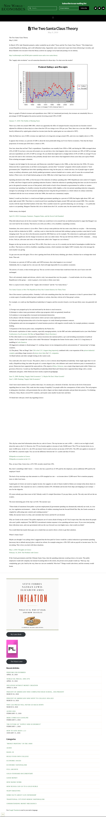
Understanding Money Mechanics (22, 803)
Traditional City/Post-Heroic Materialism (25, 799)
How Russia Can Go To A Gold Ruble (22, 786)
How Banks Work (14, 782)
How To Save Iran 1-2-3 (16, 731)
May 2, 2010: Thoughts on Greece (20, 550)
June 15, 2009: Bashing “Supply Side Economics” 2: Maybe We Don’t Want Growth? (36, 376)
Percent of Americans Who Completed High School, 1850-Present (35, 692)
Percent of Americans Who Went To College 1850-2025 (30, 698)
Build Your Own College (18, 756)
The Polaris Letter (17, 661)
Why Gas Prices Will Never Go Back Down (25, 705)
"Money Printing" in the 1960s (19, 743)
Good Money (12, 778)
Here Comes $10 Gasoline (17, 718)
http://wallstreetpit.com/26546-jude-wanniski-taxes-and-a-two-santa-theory (33, 55)
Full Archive (12, 769)
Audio (9, 748)
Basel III (10, 752)
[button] (53, 17)
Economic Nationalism (17, 765)
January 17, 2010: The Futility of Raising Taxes (24, 121)
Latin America (21, 342)
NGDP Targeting (14, 791)
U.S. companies (53, 353)
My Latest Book (16, 634)
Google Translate (14, 810)
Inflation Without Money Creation (22, 685)
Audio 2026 (11, 711)
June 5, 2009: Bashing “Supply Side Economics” (25, 379)
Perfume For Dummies (16, 672)
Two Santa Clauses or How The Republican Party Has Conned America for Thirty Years (37, 289)
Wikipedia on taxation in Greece (19, 456)
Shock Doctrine (50, 334)
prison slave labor (40, 353)
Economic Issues (14, 761)
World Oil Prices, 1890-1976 (18, 679)
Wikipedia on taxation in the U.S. (20, 459)
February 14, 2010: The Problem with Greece (23, 552)
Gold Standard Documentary (20, 773)
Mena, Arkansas (58, 366)
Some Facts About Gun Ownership (21, 795)
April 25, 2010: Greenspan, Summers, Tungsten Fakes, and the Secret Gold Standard (36, 216)
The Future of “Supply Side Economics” (24, 724)
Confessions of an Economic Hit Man (21, 334)
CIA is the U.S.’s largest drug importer (45, 350)
